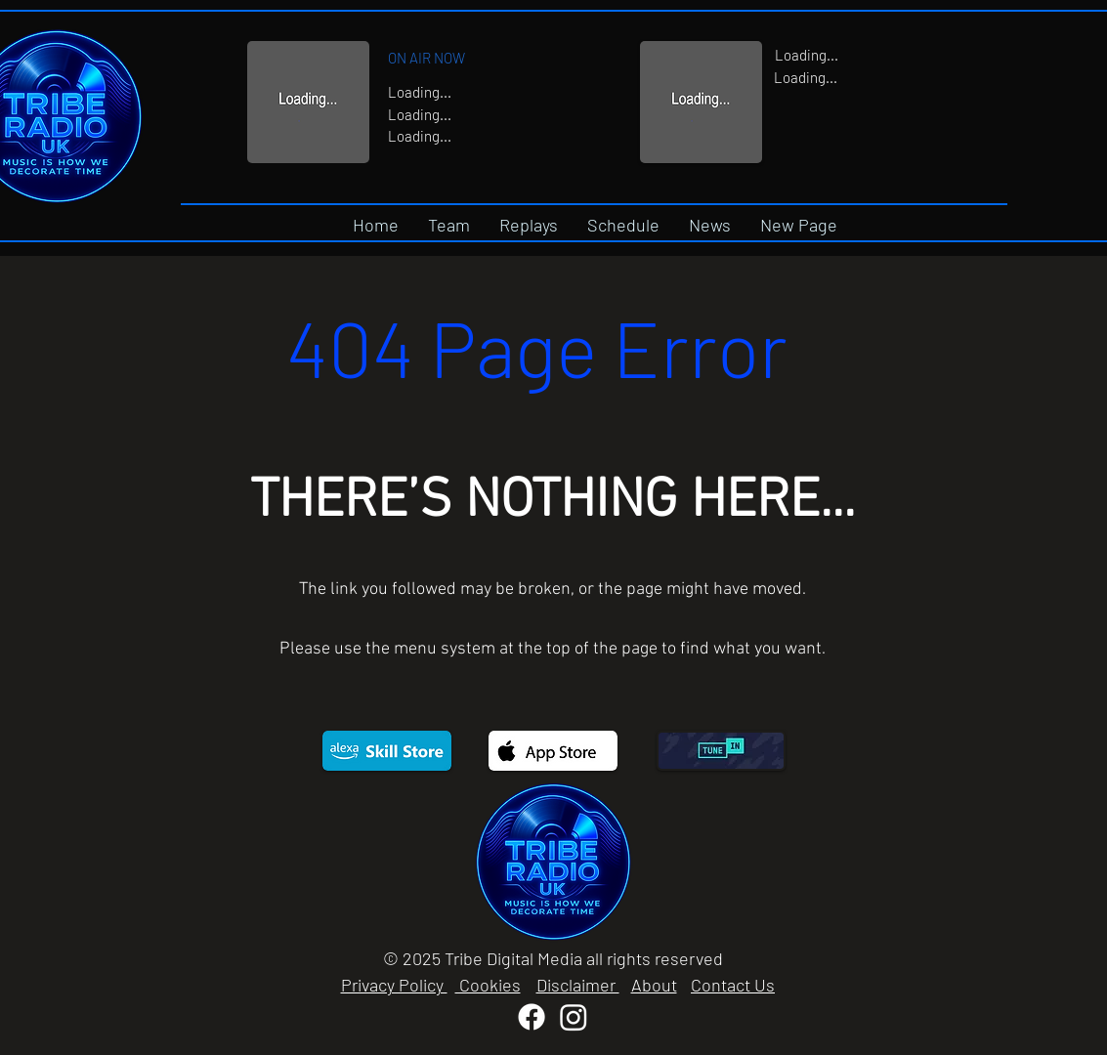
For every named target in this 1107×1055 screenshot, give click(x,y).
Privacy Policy (394, 984)
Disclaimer (577, 984)
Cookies (488, 984)
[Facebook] (531, 1016)
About (654, 984)
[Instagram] (573, 1016)
